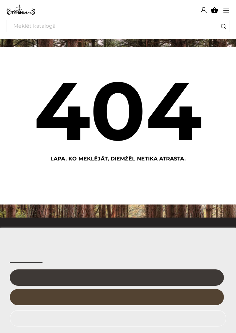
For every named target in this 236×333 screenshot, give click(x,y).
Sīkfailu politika (26, 259)
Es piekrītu (116, 297)
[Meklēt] (118, 26)
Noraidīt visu (114, 318)
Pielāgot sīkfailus (117, 277)
